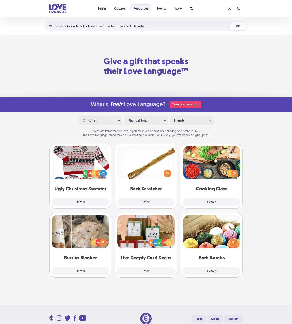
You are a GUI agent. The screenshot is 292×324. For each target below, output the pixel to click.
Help (199, 319)
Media (215, 319)
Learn (102, 8)
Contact (233, 319)
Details (80, 202)
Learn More (140, 26)
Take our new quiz (185, 104)
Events (161, 8)
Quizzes (119, 8)
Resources (140, 8)
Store (178, 8)
